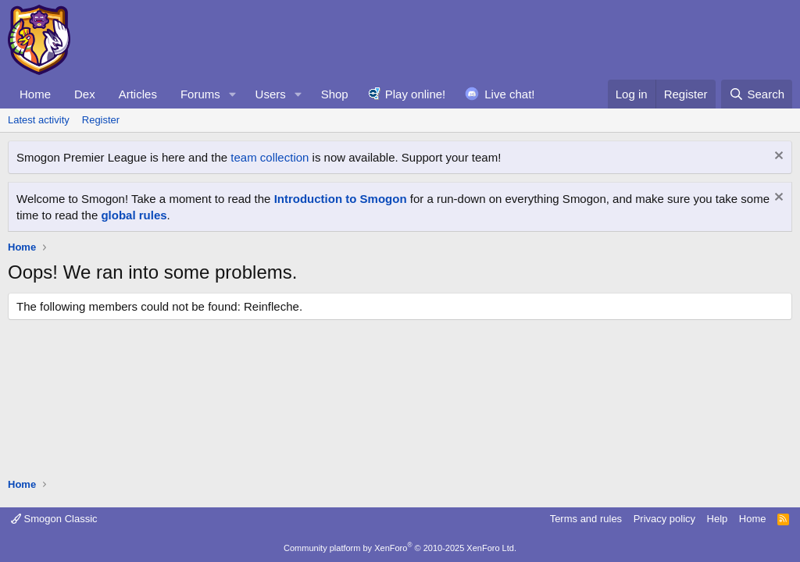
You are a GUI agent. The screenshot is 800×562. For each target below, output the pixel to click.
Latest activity (39, 120)
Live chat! (509, 94)
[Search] (756, 94)
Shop (334, 94)
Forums (200, 94)
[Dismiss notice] (777, 157)
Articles (138, 94)
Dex (84, 94)
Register (101, 120)
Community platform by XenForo (400, 548)
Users (270, 94)
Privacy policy (664, 519)
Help (717, 519)
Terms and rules (586, 519)
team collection (269, 157)
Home (35, 94)
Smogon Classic (54, 519)
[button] (233, 94)
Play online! (415, 94)
